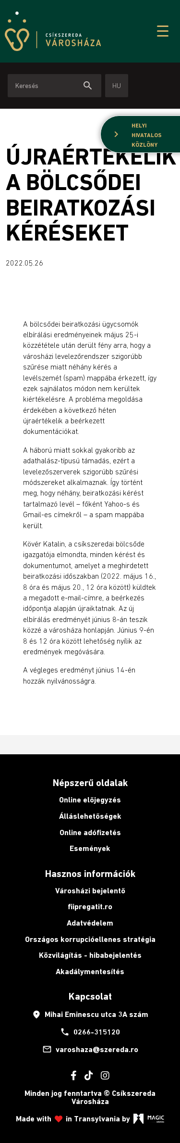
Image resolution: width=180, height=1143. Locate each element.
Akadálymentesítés (90, 971)
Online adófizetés (90, 832)
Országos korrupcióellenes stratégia (90, 939)
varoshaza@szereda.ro (90, 1049)
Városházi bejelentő (90, 890)
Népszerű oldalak (90, 782)
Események (90, 848)
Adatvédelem (90, 922)
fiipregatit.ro (90, 906)
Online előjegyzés (90, 799)
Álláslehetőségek (90, 816)
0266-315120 (90, 1032)
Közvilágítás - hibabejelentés (90, 955)
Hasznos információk (90, 873)
